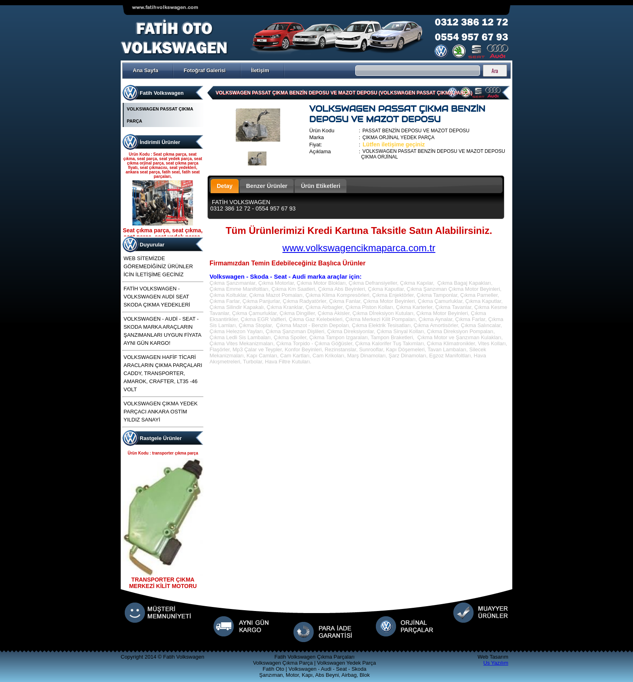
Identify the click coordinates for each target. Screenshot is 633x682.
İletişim (260, 70)
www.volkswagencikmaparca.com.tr (359, 247)
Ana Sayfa (145, 70)
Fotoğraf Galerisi (205, 70)
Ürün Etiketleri (320, 186)
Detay (225, 186)
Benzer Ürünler (266, 186)
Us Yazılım (495, 663)
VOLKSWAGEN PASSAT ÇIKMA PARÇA (160, 114)
